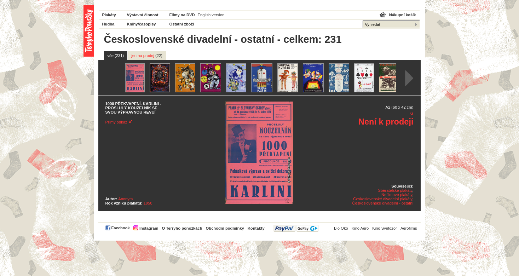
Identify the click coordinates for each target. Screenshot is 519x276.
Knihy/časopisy (141, 24)
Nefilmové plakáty (396, 194)
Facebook (120, 228)
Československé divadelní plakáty (382, 199)
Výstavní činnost (142, 15)
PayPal (295, 228)
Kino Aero (360, 228)
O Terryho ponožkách (182, 228)
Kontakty (256, 228)
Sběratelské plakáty (395, 190)
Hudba (108, 24)
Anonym (125, 199)
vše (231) (116, 55)
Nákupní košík (402, 15)
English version (211, 15)
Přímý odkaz (116, 122)
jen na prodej (146, 55)
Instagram (148, 228)
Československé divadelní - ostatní (383, 203)
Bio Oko (341, 228)
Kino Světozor (384, 228)
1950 (148, 203)
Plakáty (109, 15)
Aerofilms (408, 228)
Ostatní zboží (181, 24)
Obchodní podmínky (225, 228)
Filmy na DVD (182, 15)
